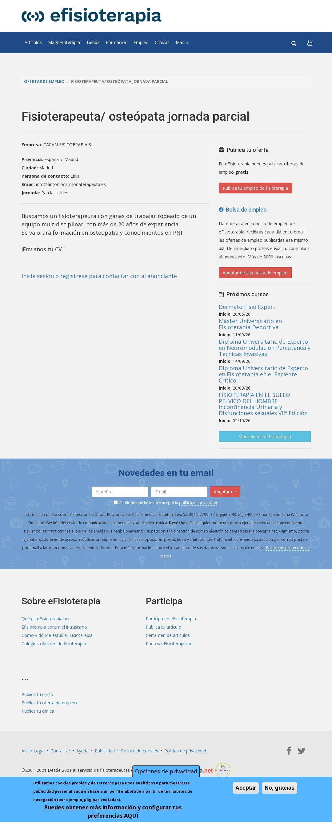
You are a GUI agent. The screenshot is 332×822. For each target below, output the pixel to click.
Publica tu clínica (38, 711)
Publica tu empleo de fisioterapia (255, 188)
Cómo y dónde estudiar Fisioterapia (57, 635)
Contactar (60, 751)
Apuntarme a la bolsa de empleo (255, 273)
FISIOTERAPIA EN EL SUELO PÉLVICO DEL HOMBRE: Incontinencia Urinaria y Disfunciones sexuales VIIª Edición (263, 404)
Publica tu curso (37, 694)
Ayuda (82, 751)
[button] (309, 42)
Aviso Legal (33, 751)
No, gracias (279, 788)
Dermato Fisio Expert (247, 306)
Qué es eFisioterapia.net (46, 619)
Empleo (141, 42)
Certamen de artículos (168, 635)
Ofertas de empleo (44, 81)
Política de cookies (139, 751)
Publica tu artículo (163, 627)
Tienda (93, 42)
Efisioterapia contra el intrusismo (54, 627)
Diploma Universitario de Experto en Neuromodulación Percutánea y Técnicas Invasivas (264, 348)
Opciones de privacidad (166, 771)
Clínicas (162, 42)
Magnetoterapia (64, 42)
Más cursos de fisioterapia (264, 436)
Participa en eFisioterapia (171, 619)
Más (182, 42)
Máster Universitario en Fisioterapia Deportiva (250, 324)
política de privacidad (198, 502)
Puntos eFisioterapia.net (170, 643)
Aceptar (245, 788)
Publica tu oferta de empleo (49, 703)
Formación (116, 42)
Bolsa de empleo (243, 209)
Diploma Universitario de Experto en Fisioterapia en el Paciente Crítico (263, 374)
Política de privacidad (185, 751)
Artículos (33, 42)
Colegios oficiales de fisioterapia (54, 643)
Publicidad (105, 751)
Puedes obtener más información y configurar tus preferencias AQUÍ (113, 811)
